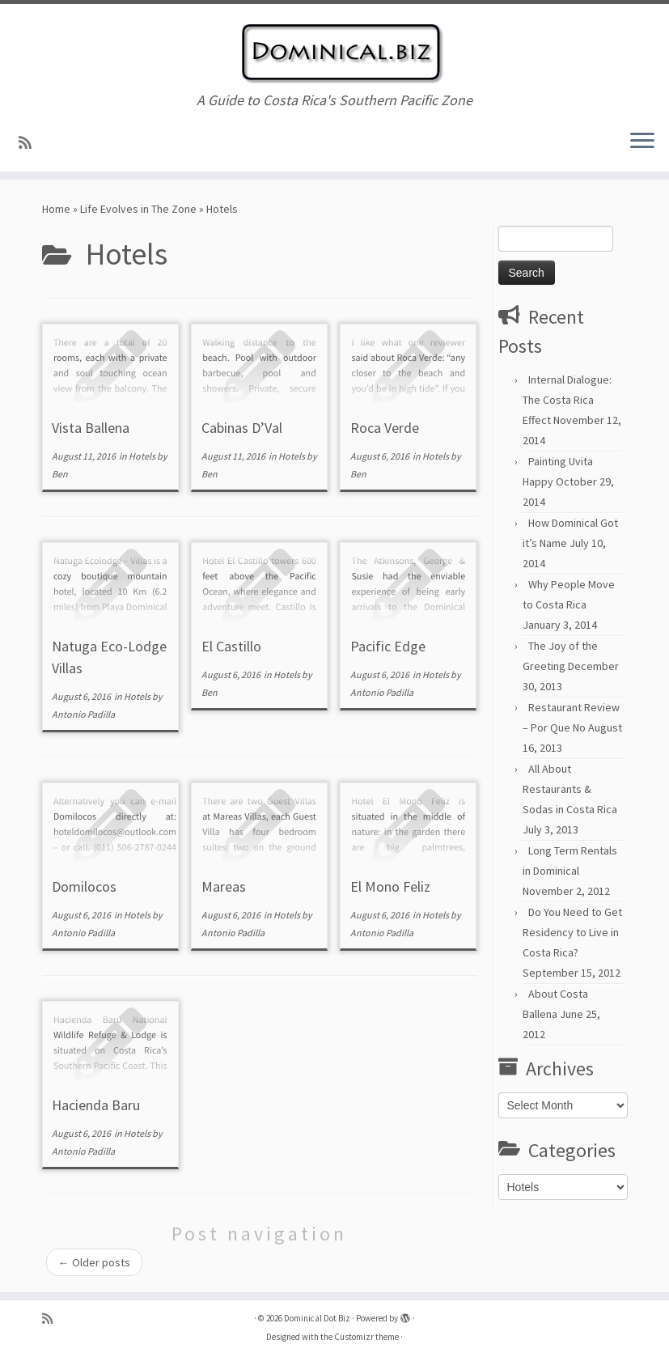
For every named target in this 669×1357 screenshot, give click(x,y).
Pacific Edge (388, 646)
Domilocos (84, 886)
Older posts (94, 1262)
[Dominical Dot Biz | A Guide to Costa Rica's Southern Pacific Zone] (334, 48)
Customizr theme (366, 1336)
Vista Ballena (90, 427)
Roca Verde (384, 427)
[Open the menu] (642, 142)
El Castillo (231, 646)
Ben (60, 474)
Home (56, 208)
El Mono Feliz (390, 886)
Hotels (143, 456)
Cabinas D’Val (241, 427)
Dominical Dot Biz (317, 1318)
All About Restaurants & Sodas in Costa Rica (570, 788)
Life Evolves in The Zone (138, 208)
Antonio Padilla (83, 714)
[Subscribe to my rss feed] (30, 143)
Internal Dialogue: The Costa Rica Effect (567, 399)
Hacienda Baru (96, 1105)
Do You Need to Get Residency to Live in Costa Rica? (572, 932)
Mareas (223, 886)
